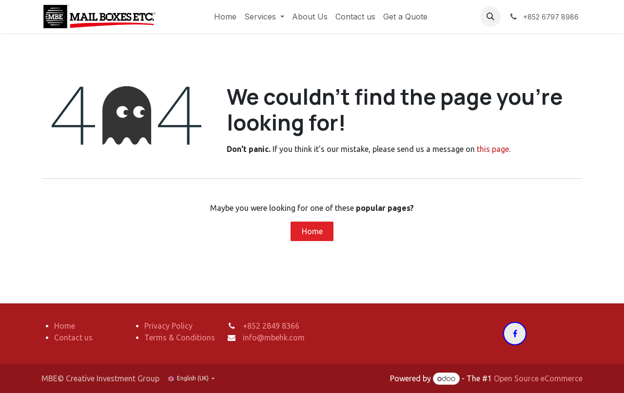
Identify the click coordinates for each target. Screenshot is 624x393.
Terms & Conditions (179, 337)
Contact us (73, 337)
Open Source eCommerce (538, 378)
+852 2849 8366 (271, 325)
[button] (490, 16)
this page (493, 149)
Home (312, 231)
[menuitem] (225, 16)
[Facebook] (514, 333)
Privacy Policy (168, 325)
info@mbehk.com (274, 337)
